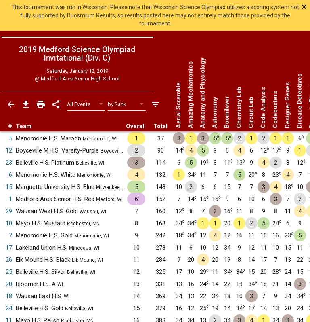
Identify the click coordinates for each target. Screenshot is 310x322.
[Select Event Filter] (86, 104)
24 (9, 308)
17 (9, 247)
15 (9, 187)
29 (9, 211)
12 (9, 150)
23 (9, 162)
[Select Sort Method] (127, 104)
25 (9, 271)
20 (9, 284)
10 (9, 223)
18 (9, 296)
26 (9, 259)
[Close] (279, 7)
